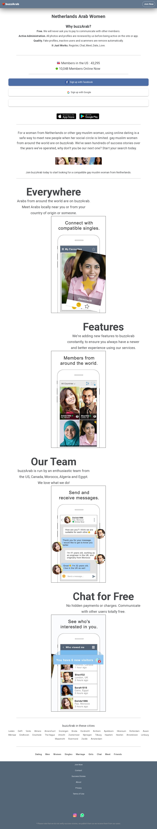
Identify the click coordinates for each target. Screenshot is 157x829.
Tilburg (98, 735)
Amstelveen (132, 735)
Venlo (28, 731)
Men (47, 754)
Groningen (63, 731)
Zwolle (84, 739)
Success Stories (78, 776)
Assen (146, 731)
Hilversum (121, 731)
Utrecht (61, 735)
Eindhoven (24, 735)
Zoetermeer (74, 735)
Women (57, 754)
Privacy (78, 788)
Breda (74, 731)
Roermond (73, 739)
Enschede (37, 735)
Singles (68, 754)
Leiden (11, 731)
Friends (118, 754)
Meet (107, 754)
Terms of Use (86, 109)
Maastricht (60, 739)
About (78, 782)
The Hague (50, 735)
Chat (99, 754)
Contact (78, 770)
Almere (37, 731)
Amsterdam (96, 739)
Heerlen (119, 735)
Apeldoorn (109, 731)
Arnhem (97, 731)
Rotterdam (134, 731)
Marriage (80, 754)
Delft (20, 731)
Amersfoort (50, 731)
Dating (38, 754)
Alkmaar (12, 735)
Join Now (148, 4)
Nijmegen (87, 735)
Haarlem (109, 735)
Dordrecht (85, 731)
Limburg (145, 735)
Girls (91, 754)
